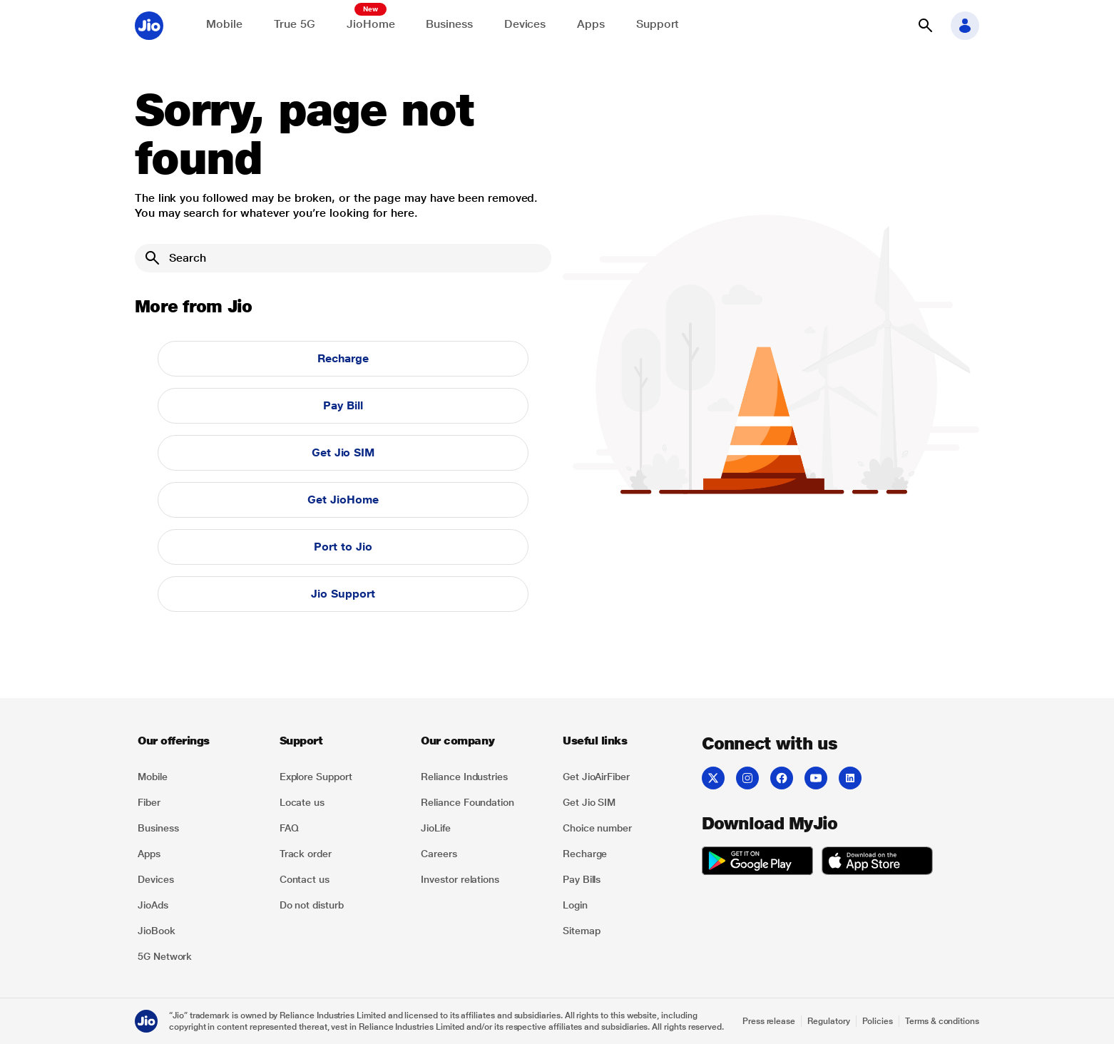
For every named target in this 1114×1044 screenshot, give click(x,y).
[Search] (343, 258)
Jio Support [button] (342, 593)
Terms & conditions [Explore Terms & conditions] (942, 1021)
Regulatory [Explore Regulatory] (828, 1021)
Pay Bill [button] (342, 405)
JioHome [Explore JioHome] (370, 24)
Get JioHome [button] (342, 499)
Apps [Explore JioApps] (591, 24)
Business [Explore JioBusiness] (449, 24)
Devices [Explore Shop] (525, 24)
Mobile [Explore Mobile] (224, 24)
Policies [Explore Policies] (878, 1021)
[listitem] (200, 776)
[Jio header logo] (149, 25)
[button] (925, 26)
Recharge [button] (343, 358)
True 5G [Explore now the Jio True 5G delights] (294, 24)
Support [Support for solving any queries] (657, 24)
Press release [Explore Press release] (768, 1021)
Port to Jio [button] (343, 546)
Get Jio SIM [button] (343, 452)
